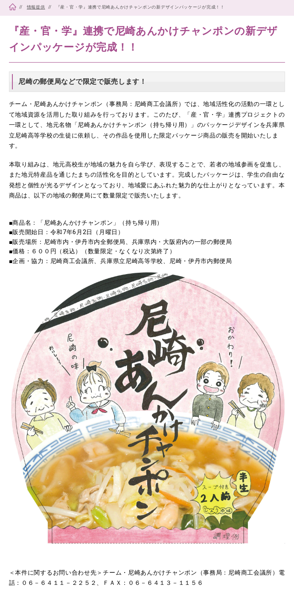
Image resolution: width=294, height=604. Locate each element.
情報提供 (36, 7)
